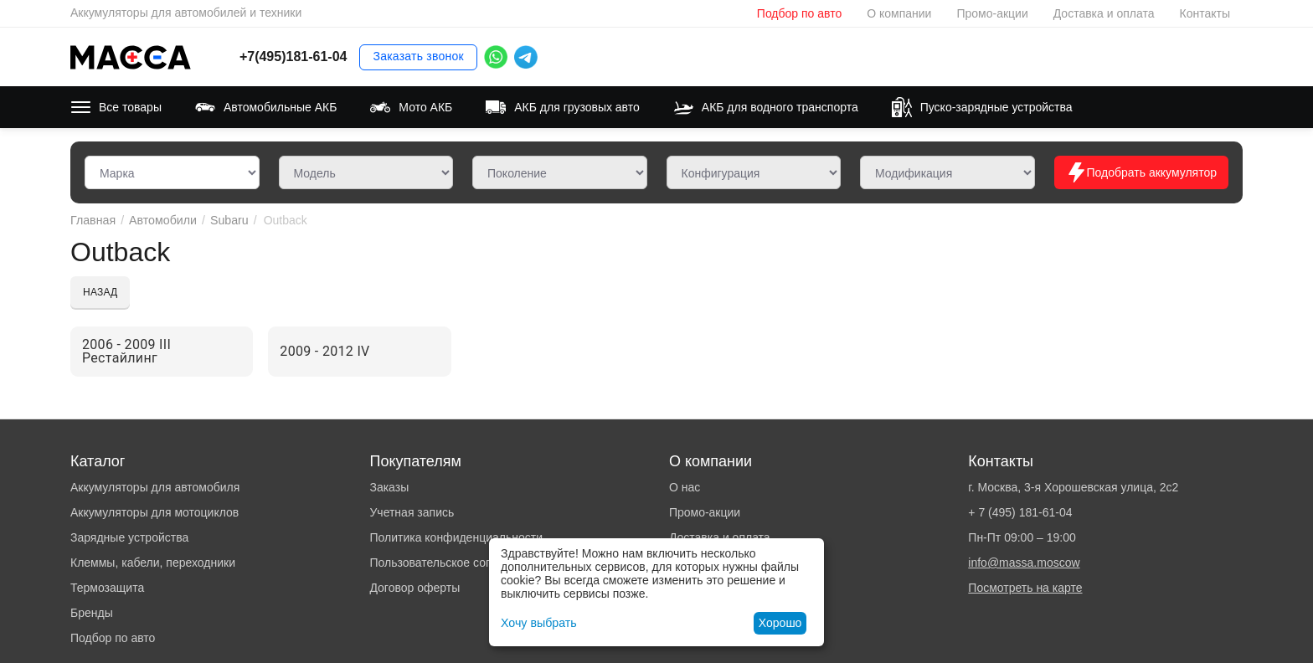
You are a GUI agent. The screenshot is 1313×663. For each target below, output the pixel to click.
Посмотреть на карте (1025, 587)
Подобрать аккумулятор (1141, 172)
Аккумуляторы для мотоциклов (154, 512)
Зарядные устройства (129, 537)
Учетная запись (411, 512)
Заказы (389, 487)
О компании (899, 13)
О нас (684, 487)
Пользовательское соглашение (453, 562)
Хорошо (780, 623)
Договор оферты (414, 587)
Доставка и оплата (1104, 13)
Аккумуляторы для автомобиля (154, 487)
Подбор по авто (799, 13)
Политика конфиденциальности (456, 537)
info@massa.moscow (1023, 562)
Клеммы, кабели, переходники (152, 562)
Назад (100, 292)
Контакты (1205, 13)
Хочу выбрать (538, 623)
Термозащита (107, 587)
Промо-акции (991, 13)
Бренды (91, 612)
